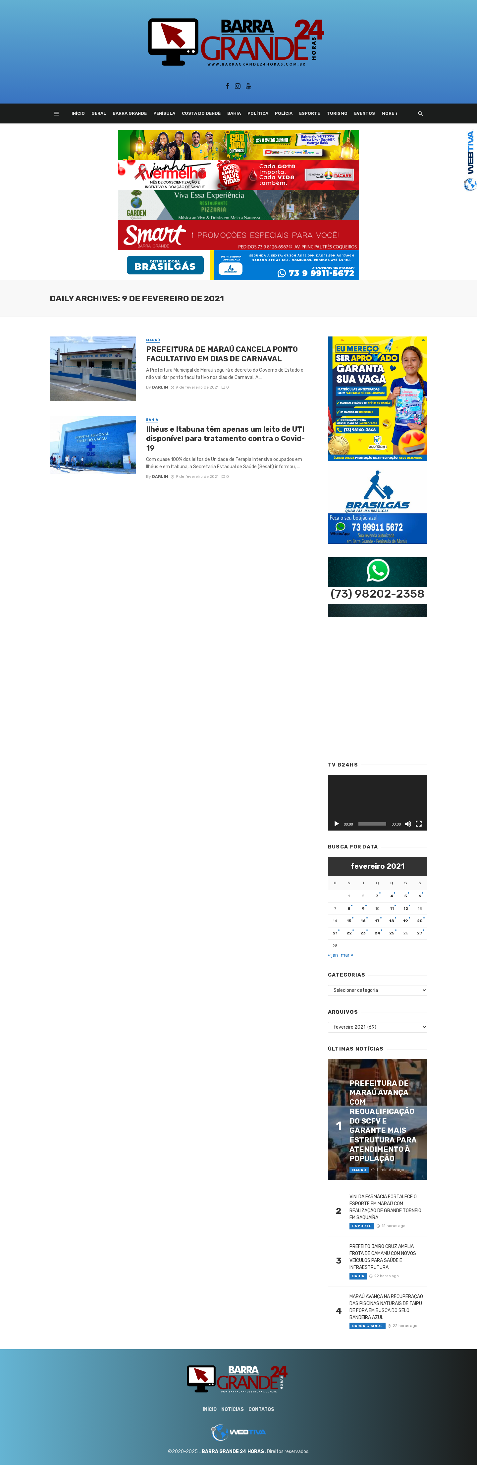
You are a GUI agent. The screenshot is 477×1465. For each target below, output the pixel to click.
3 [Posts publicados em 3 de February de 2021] (377, 896)
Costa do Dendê (201, 113)
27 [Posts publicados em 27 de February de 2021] (419, 933)
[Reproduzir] (336, 824)
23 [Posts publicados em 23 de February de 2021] (363, 933)
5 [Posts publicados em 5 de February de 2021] (405, 896)
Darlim (160, 387)
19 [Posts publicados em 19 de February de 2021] (405, 920)
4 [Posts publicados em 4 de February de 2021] (391, 896)
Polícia (283, 113)
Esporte (309, 113)
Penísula (164, 113)
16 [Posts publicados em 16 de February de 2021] (363, 920)
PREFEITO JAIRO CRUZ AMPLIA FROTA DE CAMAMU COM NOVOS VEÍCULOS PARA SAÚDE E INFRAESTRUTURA (382, 1257)
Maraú (153, 340)
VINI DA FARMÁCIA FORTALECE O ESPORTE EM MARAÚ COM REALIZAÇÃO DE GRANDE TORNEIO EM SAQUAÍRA (385, 1207)
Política (257, 113)
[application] (377, 803)
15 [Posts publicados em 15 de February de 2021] (349, 920)
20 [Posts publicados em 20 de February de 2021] (420, 920)
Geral (98, 113)
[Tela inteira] (418, 824)
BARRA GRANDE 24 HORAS (233, 1451)
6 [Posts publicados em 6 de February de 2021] (419, 896)
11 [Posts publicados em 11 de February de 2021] (392, 908)
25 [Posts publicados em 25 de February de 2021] (392, 933)
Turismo (337, 113)
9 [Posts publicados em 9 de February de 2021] (363, 908)
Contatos (261, 1409)
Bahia (234, 113)
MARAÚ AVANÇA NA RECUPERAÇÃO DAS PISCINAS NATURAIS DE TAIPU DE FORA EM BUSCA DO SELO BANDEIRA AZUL (386, 1307)
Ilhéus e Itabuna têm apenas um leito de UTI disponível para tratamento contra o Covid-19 (225, 438)
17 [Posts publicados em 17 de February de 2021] (377, 920)
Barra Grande (130, 113)
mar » (347, 955)
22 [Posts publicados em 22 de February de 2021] (349, 933)
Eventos (364, 113)
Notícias (232, 1409)
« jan (333, 955)
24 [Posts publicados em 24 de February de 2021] (377, 933)
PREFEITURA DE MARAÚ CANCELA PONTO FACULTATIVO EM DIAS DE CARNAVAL (222, 354)
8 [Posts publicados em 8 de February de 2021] (348, 908)
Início (78, 113)
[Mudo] (408, 824)
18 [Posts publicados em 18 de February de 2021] (391, 920)
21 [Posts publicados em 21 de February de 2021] (335, 933)
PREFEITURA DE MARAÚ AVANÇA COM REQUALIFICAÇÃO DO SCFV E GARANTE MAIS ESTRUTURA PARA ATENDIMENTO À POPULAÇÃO (382, 1121)
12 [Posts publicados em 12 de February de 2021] (405, 908)
